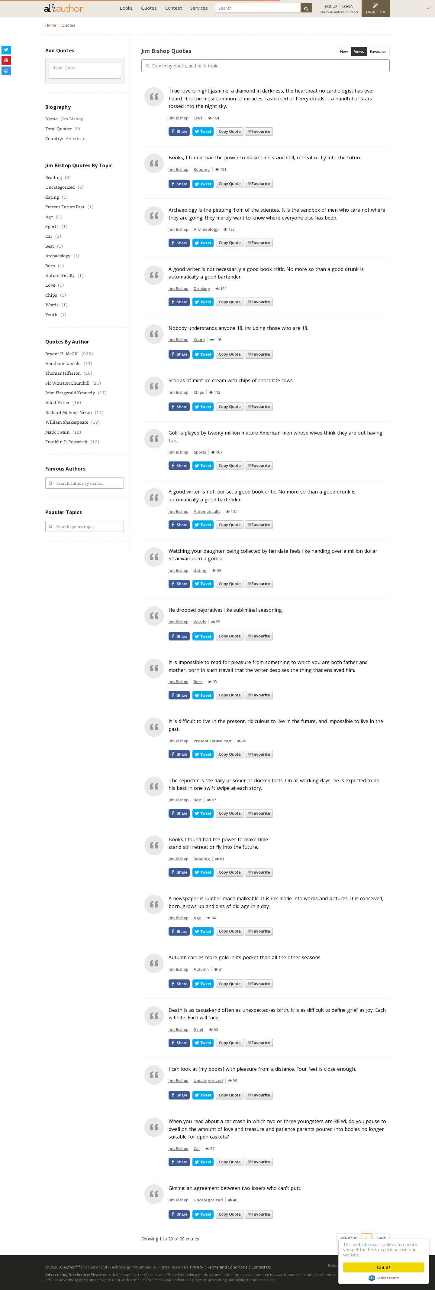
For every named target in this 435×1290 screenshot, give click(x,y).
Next (381, 1238)
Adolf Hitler (57, 402)
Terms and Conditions (227, 1267)
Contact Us (261, 1267)
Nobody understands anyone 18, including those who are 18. (238, 328)
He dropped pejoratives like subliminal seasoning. (226, 610)
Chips (51, 295)
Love (50, 285)
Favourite (378, 51)
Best (49, 246)
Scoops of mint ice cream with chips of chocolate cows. (231, 380)
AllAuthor (69, 1267)
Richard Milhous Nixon (68, 412)
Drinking (202, 288)
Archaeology (57, 256)
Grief (199, 1029)
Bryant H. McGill (62, 354)
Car (48, 236)
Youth (51, 315)
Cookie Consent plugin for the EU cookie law (384, 1278)
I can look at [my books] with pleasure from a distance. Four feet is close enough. (262, 1069)
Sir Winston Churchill (67, 383)
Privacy (196, 1267)
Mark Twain (57, 432)
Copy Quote (230, 131)
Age (49, 217)
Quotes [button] (149, 8)
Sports (52, 226)
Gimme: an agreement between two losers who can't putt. (235, 1188)
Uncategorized (60, 187)
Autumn (201, 969)
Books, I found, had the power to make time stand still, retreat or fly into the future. (265, 157)
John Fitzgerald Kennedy (70, 393)
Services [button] (199, 8)
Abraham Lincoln (63, 363)
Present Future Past (65, 207)
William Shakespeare (66, 422)
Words (52, 305)
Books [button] (126, 8)
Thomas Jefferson (63, 373)
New (344, 51)
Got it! (383, 1267)
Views (359, 51)
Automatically (60, 275)
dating (52, 197)
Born (50, 266)
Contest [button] (173, 8)
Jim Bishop (178, 118)
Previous (348, 1238)
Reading (53, 177)
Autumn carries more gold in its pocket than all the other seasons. (245, 957)
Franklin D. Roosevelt (66, 442)
